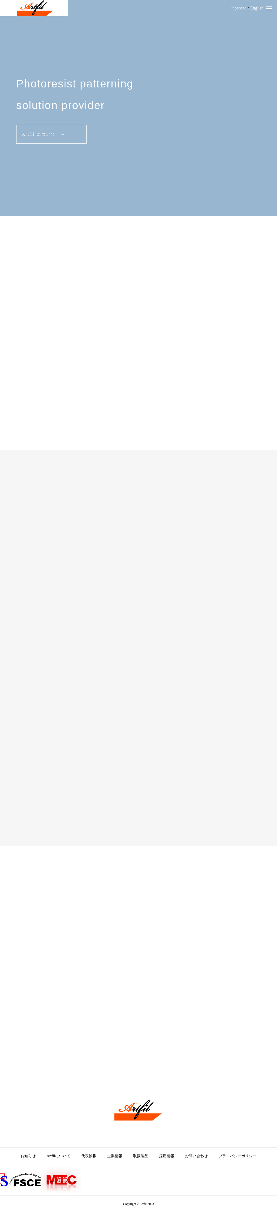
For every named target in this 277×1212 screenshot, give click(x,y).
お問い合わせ (196, 1156)
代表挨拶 (88, 1156)
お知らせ (28, 1156)
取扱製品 (140, 1156)
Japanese (238, 8)
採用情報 (166, 1156)
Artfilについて (58, 1156)
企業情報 (114, 1156)
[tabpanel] (138, 108)
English (256, 8)
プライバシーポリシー (237, 1156)
